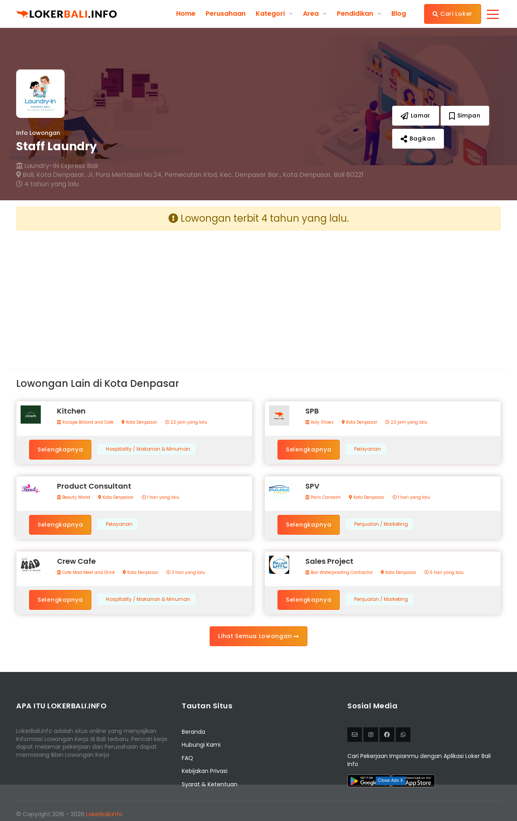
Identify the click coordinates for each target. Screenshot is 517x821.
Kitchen (71, 411)
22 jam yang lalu (186, 422)
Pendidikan (355, 13)
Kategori (270, 13)
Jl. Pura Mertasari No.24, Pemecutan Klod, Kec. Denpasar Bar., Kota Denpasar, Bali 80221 (225, 174)
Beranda (193, 732)
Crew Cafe (76, 561)
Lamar (416, 115)
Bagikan (418, 138)
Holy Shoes (319, 422)
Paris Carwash (323, 497)
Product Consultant (94, 486)
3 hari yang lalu (185, 572)
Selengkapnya (60, 449)
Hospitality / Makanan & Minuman (148, 449)
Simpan (465, 115)
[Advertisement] (134, 293)
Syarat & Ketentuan (209, 784)
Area (311, 13)
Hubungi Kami (201, 745)
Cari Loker (453, 14)
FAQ (187, 758)
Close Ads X (390, 780)
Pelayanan (367, 449)
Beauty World (73, 497)
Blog (398, 13)
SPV (312, 486)
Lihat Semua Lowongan (258, 636)
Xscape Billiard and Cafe (85, 422)
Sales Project (329, 561)
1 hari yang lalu (160, 497)
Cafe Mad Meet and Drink (86, 572)
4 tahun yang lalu (47, 184)
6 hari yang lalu (444, 572)
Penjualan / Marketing (381, 524)
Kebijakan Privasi (204, 771)
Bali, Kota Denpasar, (51, 174)
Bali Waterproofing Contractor (339, 572)
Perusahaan (226, 13)
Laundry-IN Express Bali (57, 166)
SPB (312, 411)
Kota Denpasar (139, 422)
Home (185, 13)
